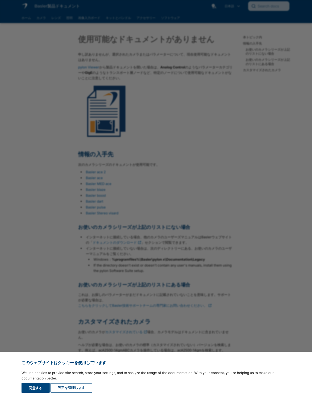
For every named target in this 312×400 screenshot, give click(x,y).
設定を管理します (71, 388)
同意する (35, 388)
